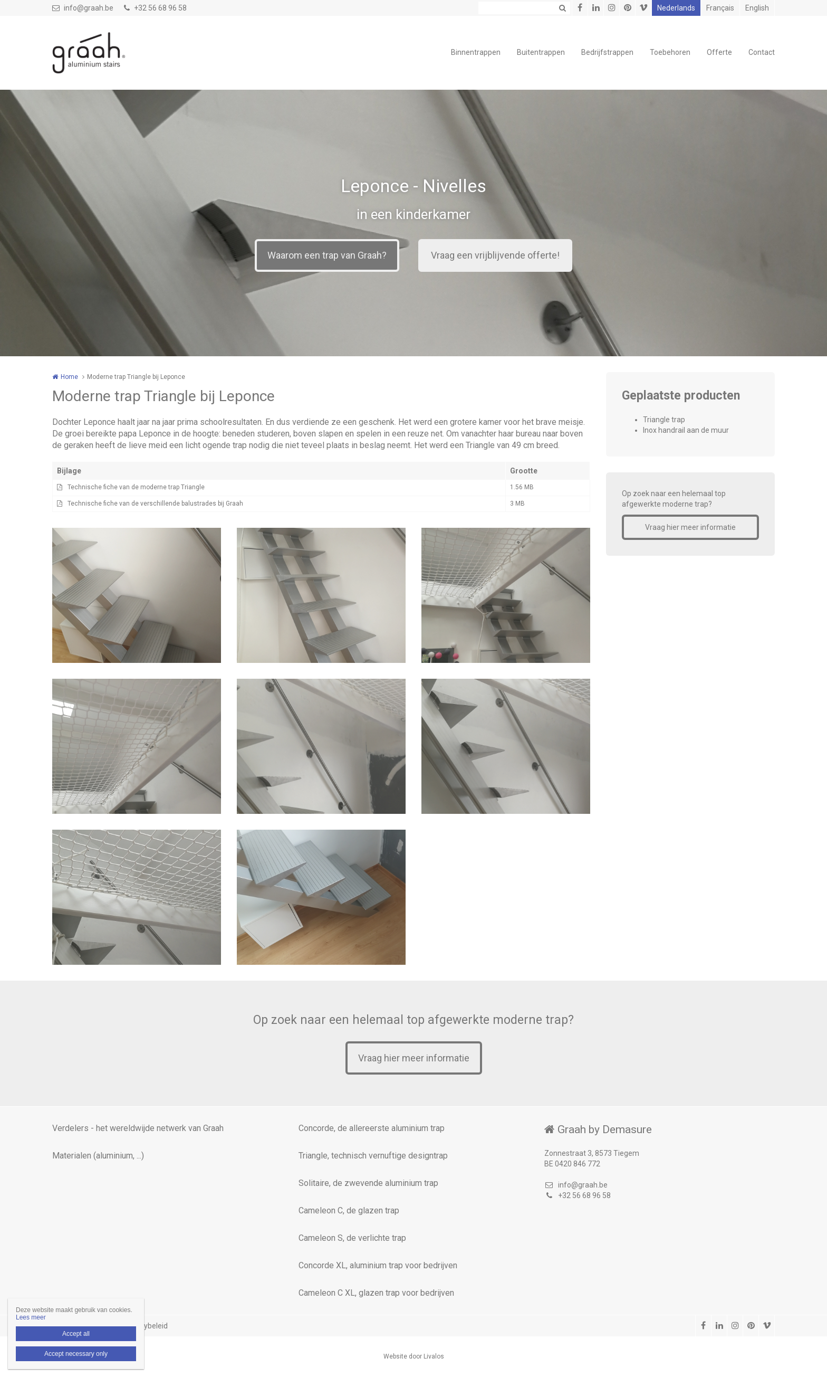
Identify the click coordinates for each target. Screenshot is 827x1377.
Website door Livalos (413, 1356)
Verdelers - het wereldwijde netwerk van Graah (138, 1128)
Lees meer (31, 1317)
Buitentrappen (541, 52)
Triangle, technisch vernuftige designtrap (373, 1156)
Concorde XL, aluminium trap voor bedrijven (378, 1265)
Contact (761, 52)
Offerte (719, 52)
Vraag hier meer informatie (690, 527)
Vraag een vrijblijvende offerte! (495, 255)
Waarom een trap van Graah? (327, 255)
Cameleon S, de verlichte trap (352, 1238)
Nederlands (676, 8)
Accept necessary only (76, 1353)
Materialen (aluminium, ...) (98, 1156)
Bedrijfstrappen (607, 52)
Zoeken (562, 8)
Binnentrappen (476, 52)
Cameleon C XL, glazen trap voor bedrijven (376, 1293)
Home (69, 377)
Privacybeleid (145, 1326)
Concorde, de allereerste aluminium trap (372, 1128)
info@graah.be (82, 8)
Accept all (76, 1333)
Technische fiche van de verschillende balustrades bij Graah (155, 503)
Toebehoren (670, 52)
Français (720, 8)
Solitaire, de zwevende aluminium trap (368, 1183)
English (757, 8)
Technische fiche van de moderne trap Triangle (136, 487)
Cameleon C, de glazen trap (349, 1210)
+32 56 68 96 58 (155, 8)
